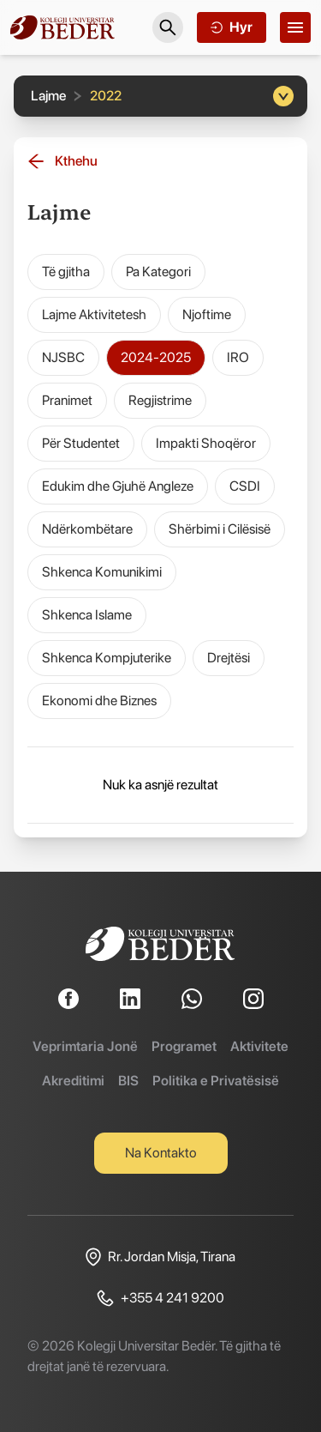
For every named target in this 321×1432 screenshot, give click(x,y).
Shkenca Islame (87, 615)
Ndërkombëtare (87, 529)
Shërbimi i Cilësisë (219, 529)
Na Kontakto (161, 1153)
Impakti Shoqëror (206, 443)
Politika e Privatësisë (215, 1080)
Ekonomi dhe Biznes (99, 700)
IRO (238, 357)
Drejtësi (228, 658)
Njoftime (206, 314)
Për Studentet (81, 443)
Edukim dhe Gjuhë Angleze (117, 486)
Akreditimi (73, 1080)
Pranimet (67, 400)
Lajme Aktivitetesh (94, 314)
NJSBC (63, 357)
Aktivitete (259, 1046)
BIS (128, 1080)
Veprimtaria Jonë (85, 1046)
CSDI (244, 486)
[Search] (167, 27)
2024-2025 (156, 357)
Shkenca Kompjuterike (106, 658)
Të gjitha (66, 271)
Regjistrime (160, 400)
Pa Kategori (158, 271)
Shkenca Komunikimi (102, 572)
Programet (184, 1046)
